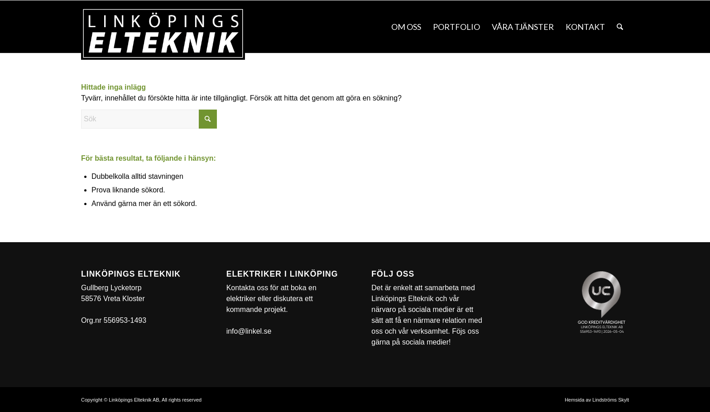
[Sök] (620, 26)
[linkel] (163, 33)
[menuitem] (406, 26)
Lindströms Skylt (610, 399)
